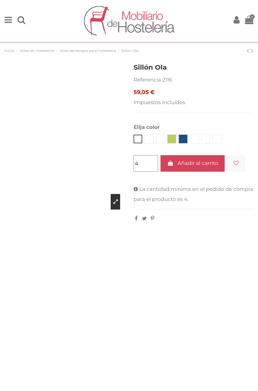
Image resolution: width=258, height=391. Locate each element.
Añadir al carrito (192, 163)
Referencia (147, 80)
